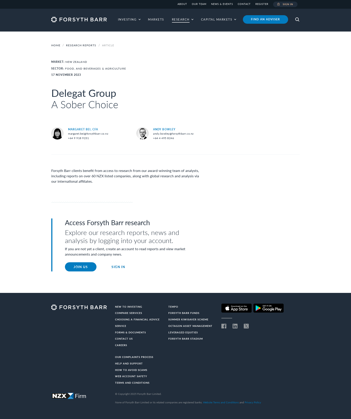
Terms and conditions (132, 382)
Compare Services (128, 312)
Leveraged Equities (183, 332)
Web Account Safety (131, 376)
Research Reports (81, 45)
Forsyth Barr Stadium (185, 338)
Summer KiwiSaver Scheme (188, 319)
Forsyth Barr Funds (183, 312)
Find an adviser (265, 19)
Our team (199, 3)
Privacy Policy (253, 402)
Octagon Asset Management (190, 325)
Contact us (124, 338)
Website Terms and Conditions (221, 402)
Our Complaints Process (134, 357)
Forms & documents (130, 332)
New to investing (128, 306)
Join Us (81, 267)
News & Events (222, 3)
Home (55, 45)
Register (261, 3)
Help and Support (129, 363)
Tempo (173, 306)
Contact (244, 3)
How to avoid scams (131, 369)
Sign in (285, 4)
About (182, 3)
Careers (121, 345)
